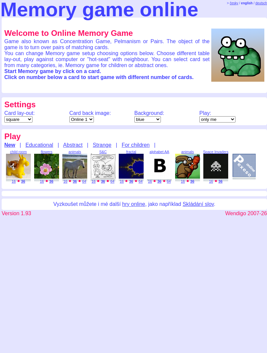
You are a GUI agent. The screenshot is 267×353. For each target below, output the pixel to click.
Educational (39, 145)
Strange (102, 145)
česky (234, 3)
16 (14, 181)
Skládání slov (198, 204)
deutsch (261, 3)
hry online (133, 204)
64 (84, 181)
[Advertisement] (133, 284)
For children (136, 145)
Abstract (73, 145)
